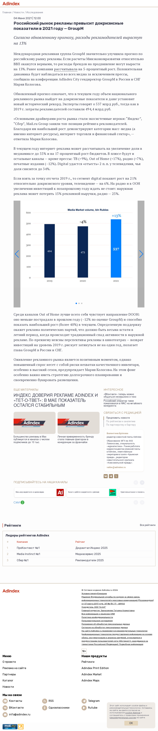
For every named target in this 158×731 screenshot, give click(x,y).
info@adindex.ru (19, 714)
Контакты (15, 700)
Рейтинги (88, 661)
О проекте (9, 661)
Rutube (92, 707)
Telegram (94, 700)
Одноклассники (59, 707)
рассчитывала (65, 69)
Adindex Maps (90, 680)
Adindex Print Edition (95, 668)
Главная (7, 12)
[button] (17, 254)
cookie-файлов (132, 712)
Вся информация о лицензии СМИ (98, 614)
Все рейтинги (147, 525)
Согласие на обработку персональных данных (105, 627)
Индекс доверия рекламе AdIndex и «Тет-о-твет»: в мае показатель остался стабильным (56, 401)
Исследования (34, 12)
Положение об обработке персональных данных (106, 624)
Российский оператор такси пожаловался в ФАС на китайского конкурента (123, 403)
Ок (131, 723)
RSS (51, 700)
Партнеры (9, 674)
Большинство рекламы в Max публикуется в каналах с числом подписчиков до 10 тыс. (31, 440)
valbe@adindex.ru (116, 468)
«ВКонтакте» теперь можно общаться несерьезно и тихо (120, 395)
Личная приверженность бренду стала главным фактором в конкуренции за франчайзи (76, 440)
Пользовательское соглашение (97, 620)
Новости (19, 12)
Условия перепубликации (94, 593)
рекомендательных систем (123, 717)
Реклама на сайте (14, 668)
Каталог (8, 680)
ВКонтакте (16, 707)
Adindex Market (92, 674)
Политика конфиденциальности (97, 617)
